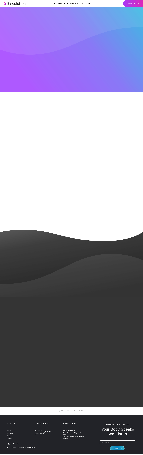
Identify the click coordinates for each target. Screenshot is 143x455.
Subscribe (117, 451)
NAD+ (9, 434)
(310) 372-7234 (39, 437)
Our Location (85, 3)
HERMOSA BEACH (69, 434)
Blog (8, 439)
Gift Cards (10, 436)
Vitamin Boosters (71, 3)
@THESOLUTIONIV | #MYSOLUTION (71, 414)
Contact (9, 442)
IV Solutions (57, 3)
